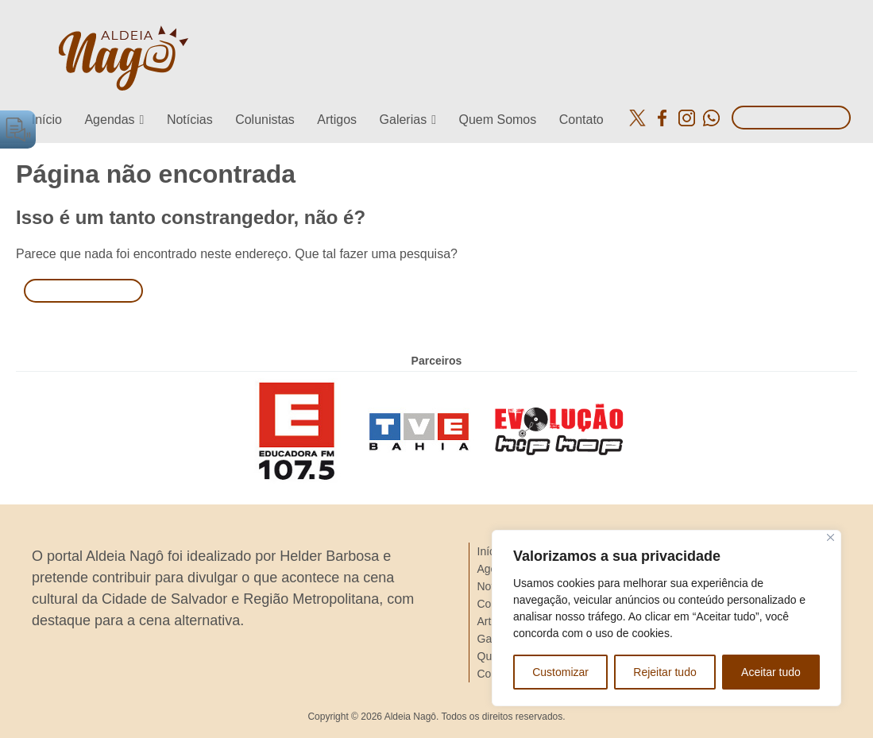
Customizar (560, 672)
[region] (666, 618)
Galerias (403, 119)
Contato (581, 119)
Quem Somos (497, 119)
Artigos (337, 119)
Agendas (109, 119)
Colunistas (265, 119)
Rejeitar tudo (664, 672)
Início (47, 119)
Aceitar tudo (771, 672)
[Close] (830, 537)
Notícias (190, 119)
